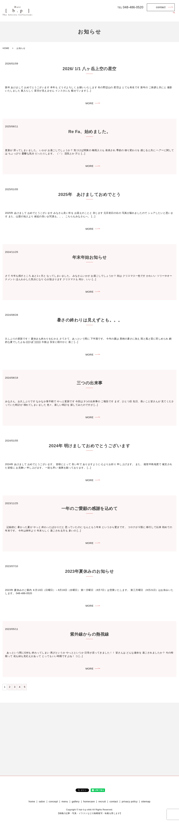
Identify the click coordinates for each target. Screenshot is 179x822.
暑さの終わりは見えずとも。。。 (89, 321)
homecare (151, 16)
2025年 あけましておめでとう (89, 195)
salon (101, 16)
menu (125, 16)
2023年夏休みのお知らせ (89, 574)
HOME (6, 48)
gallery (137, 16)
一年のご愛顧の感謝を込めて (89, 511)
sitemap (145, 806)
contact (160, 7)
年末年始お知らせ (89, 258)
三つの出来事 (90, 385)
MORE (89, 103)
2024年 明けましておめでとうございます (89, 448)
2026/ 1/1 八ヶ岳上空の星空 (89, 68)
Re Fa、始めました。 (89, 132)
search (173, 16)
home (90, 16)
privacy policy (129, 806)
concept (113, 16)
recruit (165, 16)
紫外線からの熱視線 (89, 637)
